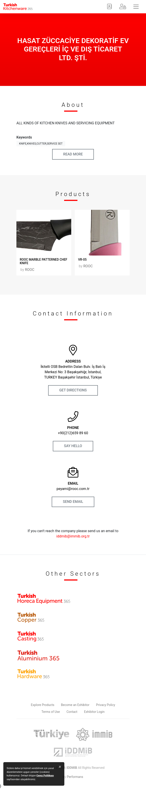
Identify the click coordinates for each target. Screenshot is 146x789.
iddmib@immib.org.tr (73, 536)
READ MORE (73, 154)
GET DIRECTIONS (73, 390)
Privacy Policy (105, 705)
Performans (75, 777)
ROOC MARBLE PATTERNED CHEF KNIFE (43, 261)
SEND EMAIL (73, 502)
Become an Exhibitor (75, 705)
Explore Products (42, 705)
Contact (72, 712)
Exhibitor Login (94, 712)
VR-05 (82, 259)
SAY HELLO (73, 446)
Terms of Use (50, 712)
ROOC (29, 270)
